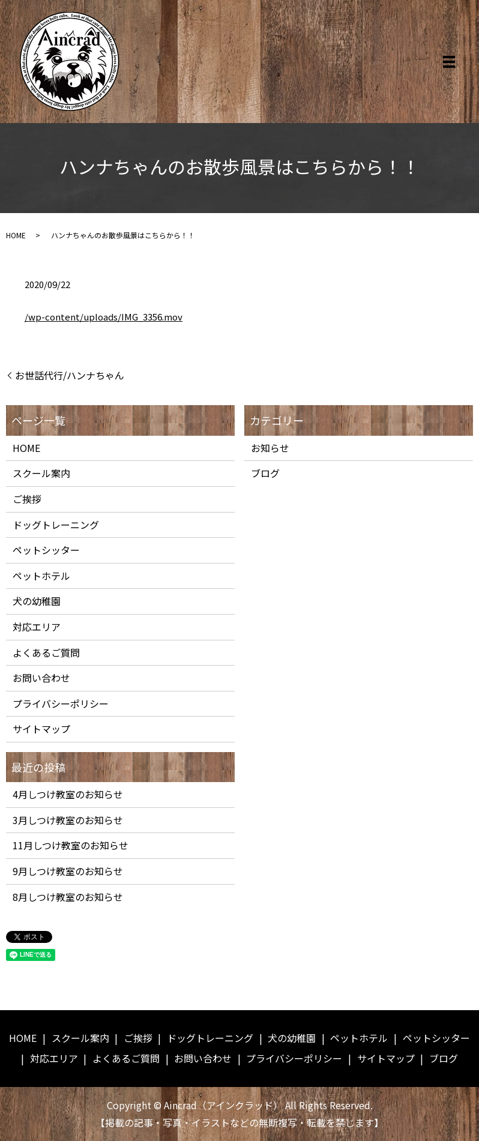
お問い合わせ (41, 677)
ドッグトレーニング (56, 524)
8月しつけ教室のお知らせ (68, 897)
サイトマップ (41, 728)
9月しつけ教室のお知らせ (68, 871)
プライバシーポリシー (61, 703)
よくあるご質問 (46, 652)
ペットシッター (46, 550)
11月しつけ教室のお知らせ (70, 845)
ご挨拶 (27, 499)
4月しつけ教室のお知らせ (68, 794)
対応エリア (37, 626)
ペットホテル (41, 575)
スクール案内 (41, 473)
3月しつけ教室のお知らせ (68, 820)
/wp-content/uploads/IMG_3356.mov (103, 316)
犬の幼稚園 (37, 601)
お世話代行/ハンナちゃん (69, 375)
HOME (16, 235)
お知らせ (270, 448)
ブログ (265, 473)
